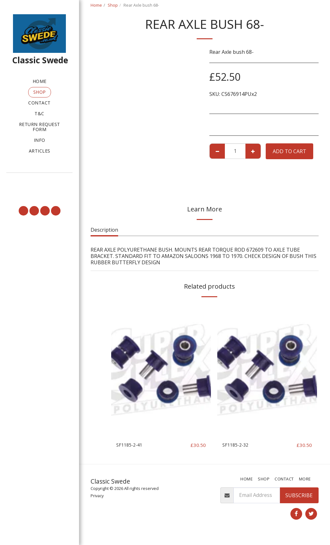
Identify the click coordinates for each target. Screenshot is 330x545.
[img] (161, 370)
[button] (39, 181)
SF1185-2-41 (130, 445)
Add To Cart (289, 151)
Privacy (97, 503)
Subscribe (299, 503)
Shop (113, 5)
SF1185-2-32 (236, 445)
